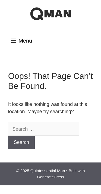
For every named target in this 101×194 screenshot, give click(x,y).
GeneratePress (50, 177)
